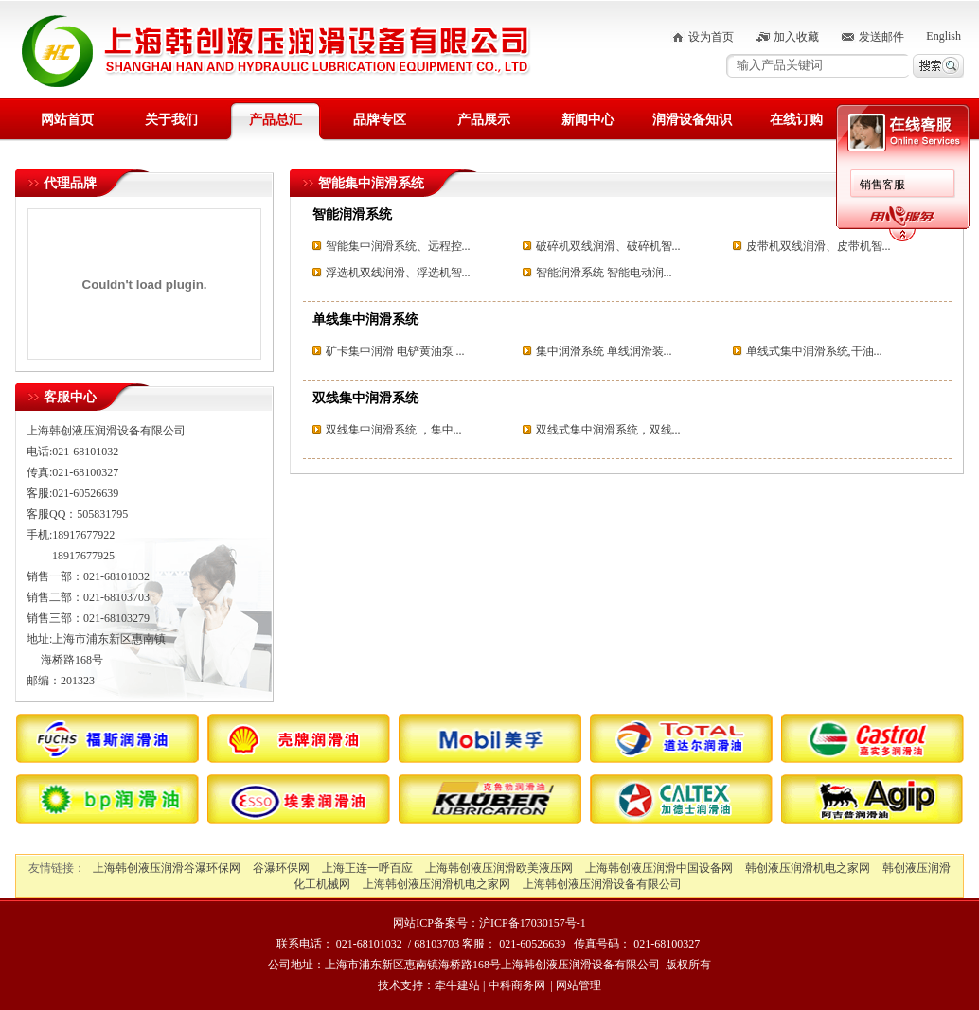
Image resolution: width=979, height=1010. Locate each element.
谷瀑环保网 (281, 868)
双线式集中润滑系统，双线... (608, 429)
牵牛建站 (457, 985)
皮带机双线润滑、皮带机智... (818, 246)
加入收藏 (796, 37)
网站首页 (67, 120)
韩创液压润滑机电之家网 (807, 868)
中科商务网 (517, 985)
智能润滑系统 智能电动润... (604, 272)
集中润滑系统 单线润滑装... (604, 351)
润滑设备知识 (692, 120)
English (943, 36)
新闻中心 (587, 120)
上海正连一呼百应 (367, 868)
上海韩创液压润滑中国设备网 (659, 868)
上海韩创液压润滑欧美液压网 (499, 868)
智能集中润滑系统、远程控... (398, 246)
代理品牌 (70, 183)
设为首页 (711, 37)
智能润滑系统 (352, 214)
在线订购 (796, 120)
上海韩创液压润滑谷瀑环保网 (166, 868)
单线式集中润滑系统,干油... (814, 351)
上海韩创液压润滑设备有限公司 (602, 884)
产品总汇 (275, 120)
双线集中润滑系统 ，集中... (394, 429)
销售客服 (882, 184)
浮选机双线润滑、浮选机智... (398, 272)
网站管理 (578, 985)
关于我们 (171, 120)
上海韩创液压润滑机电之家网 (436, 884)
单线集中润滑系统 (365, 319)
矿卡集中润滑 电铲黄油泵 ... (395, 351)
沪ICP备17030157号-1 (532, 923)
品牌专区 (379, 120)
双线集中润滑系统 (365, 398)
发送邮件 (881, 37)
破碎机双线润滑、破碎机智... (608, 246)
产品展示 (483, 120)
